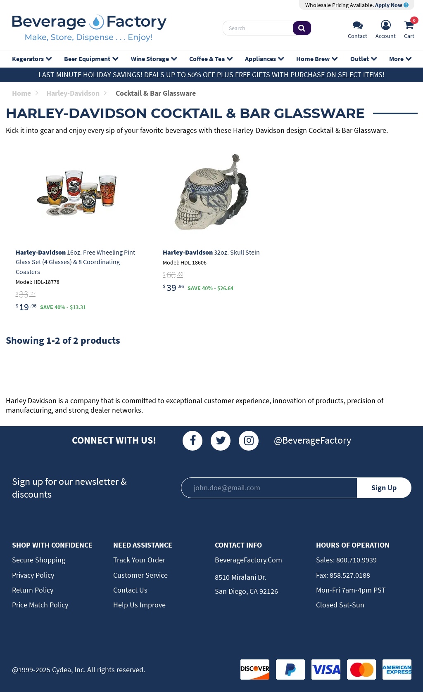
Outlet (363, 58)
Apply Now (392, 5)
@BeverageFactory (312, 440)
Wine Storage (153, 58)
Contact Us (130, 590)
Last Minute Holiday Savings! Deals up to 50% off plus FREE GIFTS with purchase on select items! (211, 74)
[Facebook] (192, 441)
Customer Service (140, 575)
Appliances (264, 58)
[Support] (357, 28)
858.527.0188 (349, 575)
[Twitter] (221, 441)
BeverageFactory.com (248, 559)
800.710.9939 (356, 559)
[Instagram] (249, 441)
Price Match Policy (40, 604)
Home (25, 93)
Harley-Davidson (76, 93)
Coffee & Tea (210, 58)
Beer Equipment (91, 58)
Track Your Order (139, 559)
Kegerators (31, 58)
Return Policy (32, 590)
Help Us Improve (139, 604)
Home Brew (316, 58)
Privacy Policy (33, 575)
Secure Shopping (38, 559)
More (400, 58)
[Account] (385, 28)
